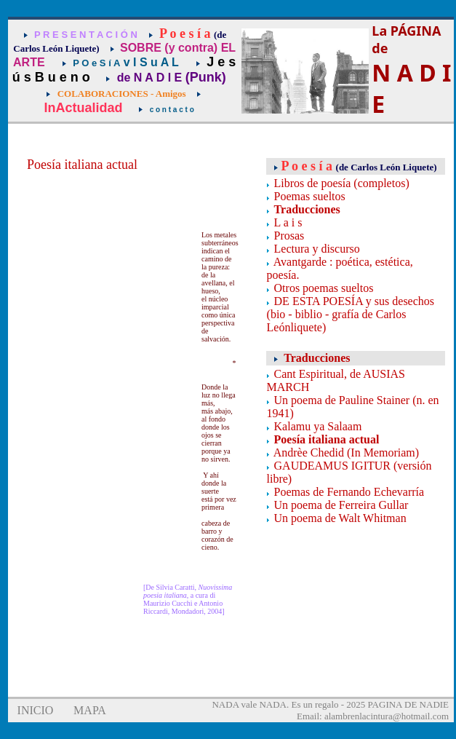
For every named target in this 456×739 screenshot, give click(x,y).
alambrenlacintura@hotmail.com (386, 716)
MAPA (89, 710)
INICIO (35, 710)
